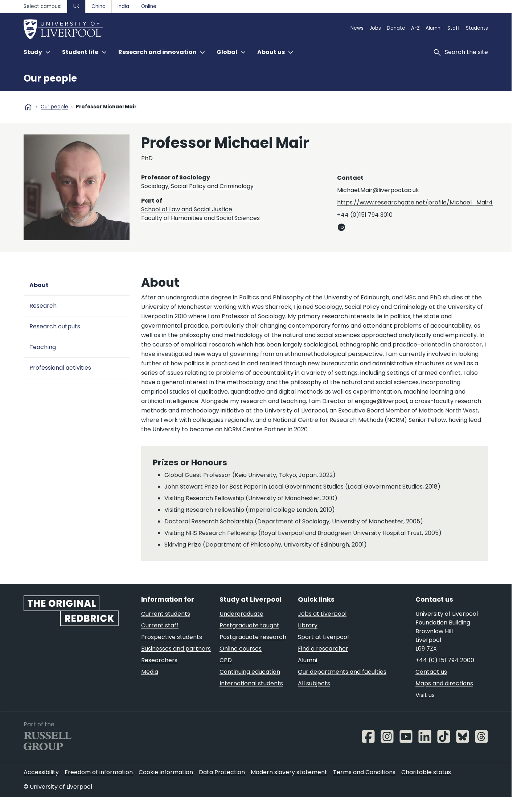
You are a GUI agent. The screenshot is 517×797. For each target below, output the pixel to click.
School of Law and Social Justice (186, 209)
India (123, 6)
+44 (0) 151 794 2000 (444, 660)
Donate (396, 28)
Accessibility (41, 772)
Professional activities (60, 368)
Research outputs (54, 326)
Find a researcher (323, 648)
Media (149, 672)
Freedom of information (99, 772)
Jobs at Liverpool (322, 614)
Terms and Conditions (364, 772)
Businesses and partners (176, 648)
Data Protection (222, 772)
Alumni (434, 28)
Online (148, 6)
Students (477, 28)
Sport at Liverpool (323, 637)
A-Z (415, 28)
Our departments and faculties (342, 672)
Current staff (160, 625)
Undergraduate (241, 614)
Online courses (240, 648)
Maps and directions (444, 683)
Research (43, 306)
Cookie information (166, 772)
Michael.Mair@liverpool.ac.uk (378, 190)
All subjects (314, 683)
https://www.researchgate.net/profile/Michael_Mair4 (415, 202)
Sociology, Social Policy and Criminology (197, 186)
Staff (453, 28)
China (98, 6)
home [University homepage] (28, 107)
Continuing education (249, 672)
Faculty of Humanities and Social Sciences (200, 218)
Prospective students (171, 637)
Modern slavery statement (289, 772)
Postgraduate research (252, 637)
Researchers (159, 660)
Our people (50, 78)
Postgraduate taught (249, 625)
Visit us (425, 695)
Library (307, 625)
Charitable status (426, 772)
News (357, 28)
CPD (225, 660)
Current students (165, 614)
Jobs (375, 28)
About (39, 285)
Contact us (431, 672)
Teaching (42, 347)
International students (251, 683)
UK (76, 6)
